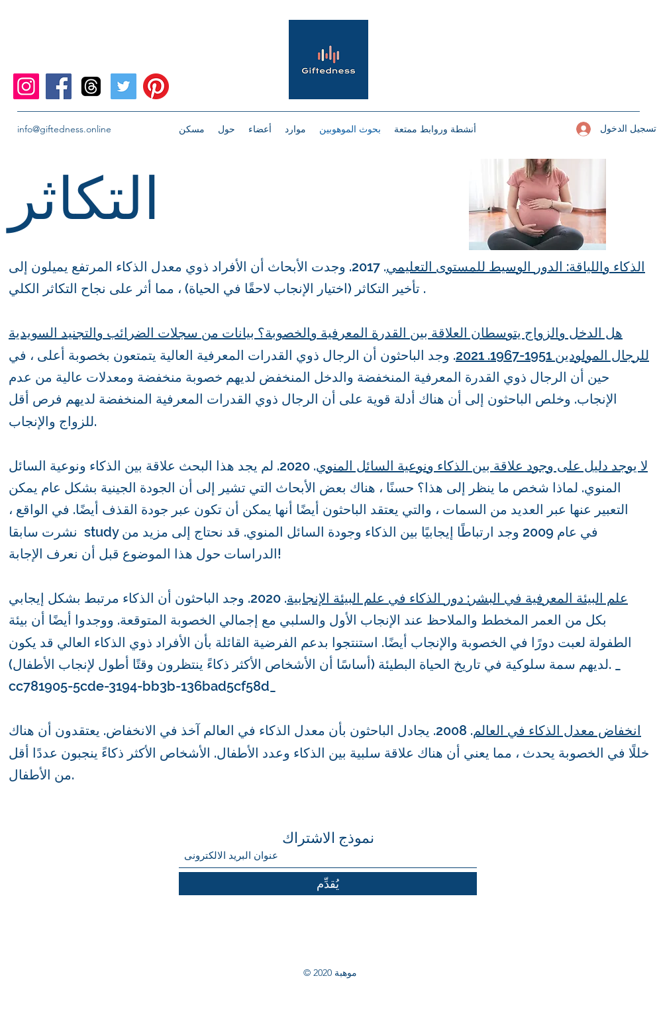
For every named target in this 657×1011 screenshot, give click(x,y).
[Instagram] (26, 86)
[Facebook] (59, 86)
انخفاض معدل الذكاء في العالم (557, 730)
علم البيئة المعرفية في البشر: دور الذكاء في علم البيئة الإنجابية (457, 598)
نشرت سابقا (43, 532)
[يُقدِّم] (328, 883)
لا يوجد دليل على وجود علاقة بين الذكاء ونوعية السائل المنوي (482, 466)
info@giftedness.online (64, 129)
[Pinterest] (156, 86)
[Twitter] (123, 86)
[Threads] (91, 86)
